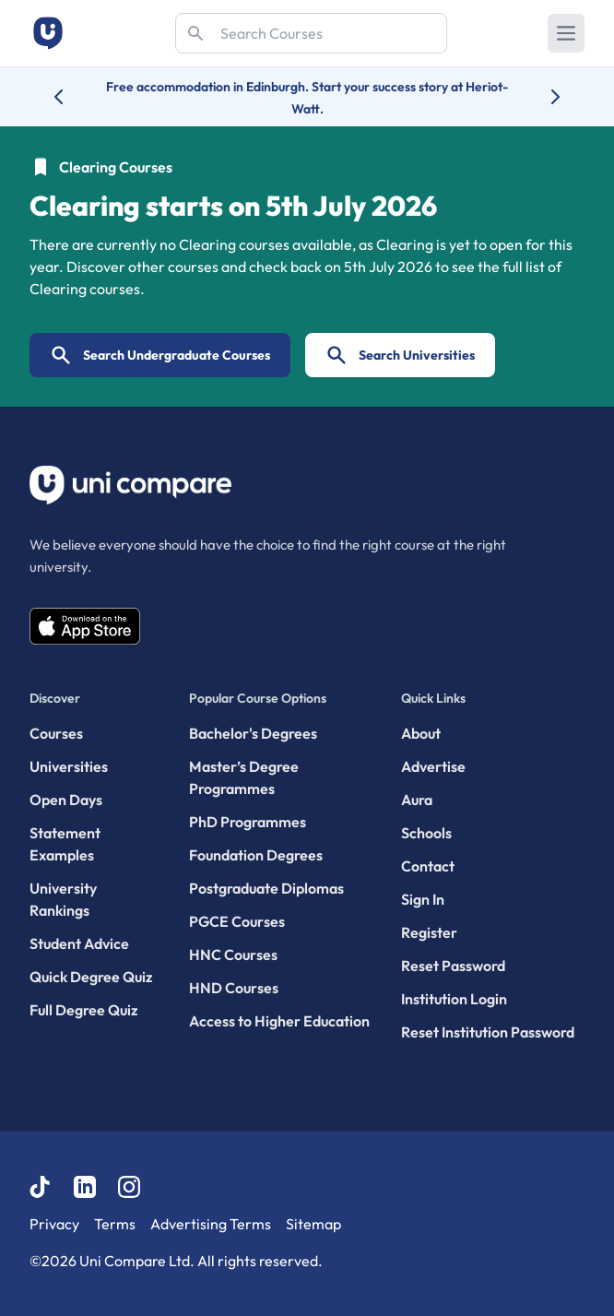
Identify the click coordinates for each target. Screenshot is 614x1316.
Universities (69, 766)
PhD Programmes (247, 821)
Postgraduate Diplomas (266, 888)
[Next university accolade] (541, 96)
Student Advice (79, 943)
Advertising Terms (210, 1224)
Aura (416, 799)
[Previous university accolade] (73, 96)
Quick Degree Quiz (91, 976)
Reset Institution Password (487, 1032)
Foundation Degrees (256, 855)
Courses (56, 733)
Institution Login (454, 999)
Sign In (422, 899)
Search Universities (400, 355)
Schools (426, 833)
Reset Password (453, 965)
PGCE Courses (237, 921)
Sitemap (313, 1224)
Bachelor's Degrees (253, 733)
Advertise (433, 766)
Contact (428, 866)
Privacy (54, 1224)
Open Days (66, 799)
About (421, 733)
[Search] (311, 33)
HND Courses (233, 987)
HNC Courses (233, 954)
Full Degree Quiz (83, 1010)
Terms (115, 1224)
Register (429, 932)
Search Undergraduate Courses (160, 355)
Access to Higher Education (279, 1021)
